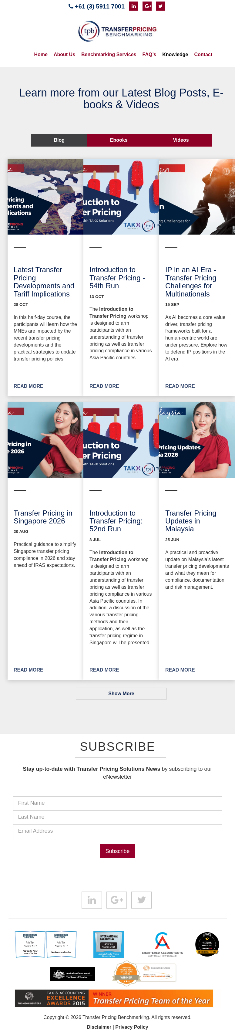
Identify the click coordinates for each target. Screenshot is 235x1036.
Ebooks (119, 140)
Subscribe (117, 851)
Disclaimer (99, 1027)
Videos (181, 140)
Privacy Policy (131, 1027)
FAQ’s (149, 54)
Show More (121, 693)
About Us (64, 54)
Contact (203, 54)
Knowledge (175, 54)
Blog (59, 140)
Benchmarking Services (108, 54)
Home (41, 54)
